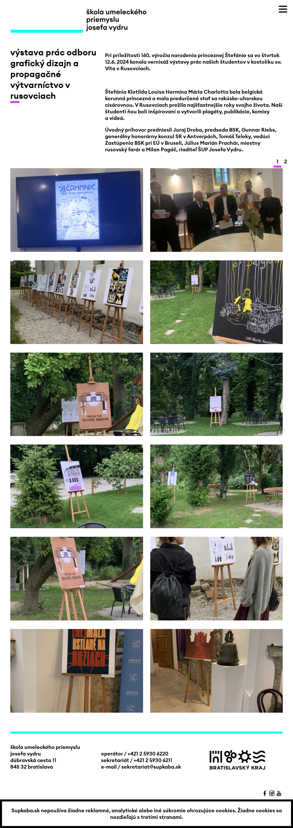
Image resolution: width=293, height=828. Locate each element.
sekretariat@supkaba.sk (151, 766)
